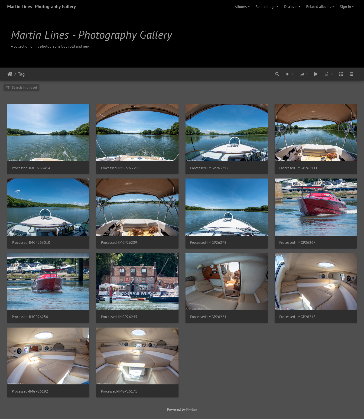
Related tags (265, 6)
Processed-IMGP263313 (120, 168)
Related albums (318, 6)
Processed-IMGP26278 (208, 242)
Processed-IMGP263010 (31, 242)
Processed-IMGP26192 (30, 391)
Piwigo (191, 409)
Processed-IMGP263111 (298, 168)
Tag (21, 74)
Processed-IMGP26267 (297, 242)
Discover (291, 6)
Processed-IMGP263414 (31, 168)
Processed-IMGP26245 (119, 317)
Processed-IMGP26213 (297, 317)
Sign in (345, 6)
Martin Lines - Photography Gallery (41, 6)
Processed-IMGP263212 (209, 168)
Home (10, 74)
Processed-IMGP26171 (119, 391)
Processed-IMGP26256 (30, 317)
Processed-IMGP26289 (119, 242)
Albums (241, 6)
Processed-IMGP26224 (208, 317)
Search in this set (21, 87)
